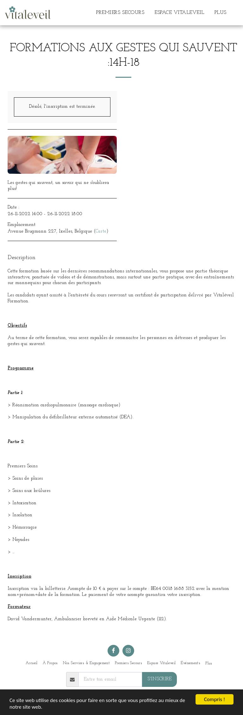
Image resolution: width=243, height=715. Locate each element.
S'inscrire (159, 679)
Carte (101, 231)
